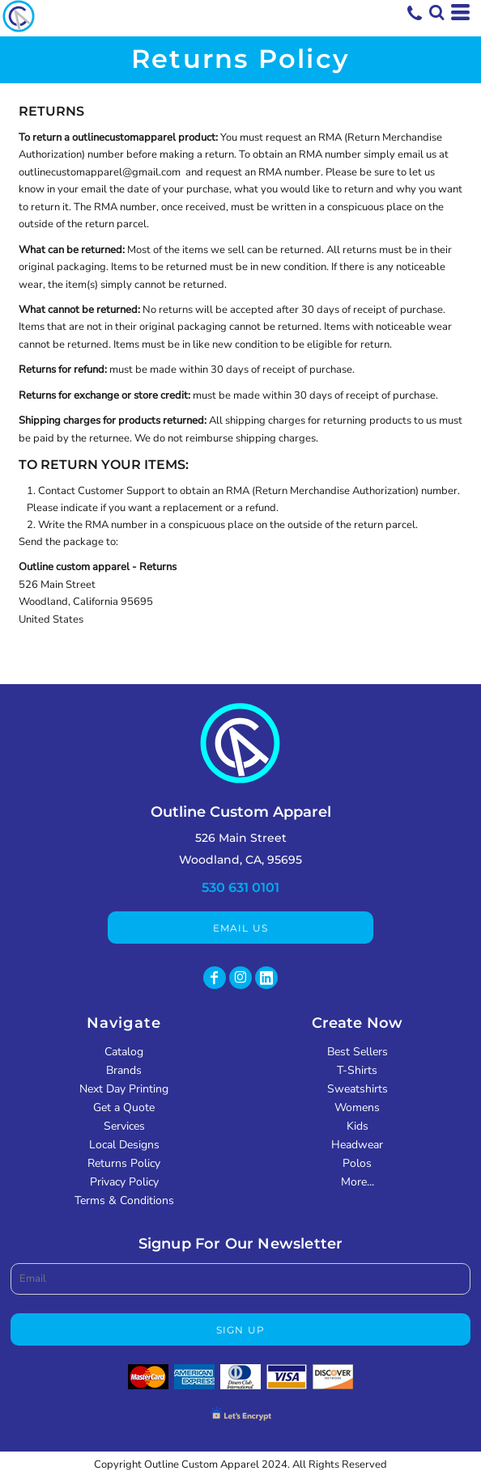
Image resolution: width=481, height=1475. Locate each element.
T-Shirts (357, 1070)
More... (357, 1182)
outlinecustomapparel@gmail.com (100, 172)
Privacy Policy (124, 1182)
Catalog (123, 1051)
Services (124, 1126)
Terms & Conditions (124, 1200)
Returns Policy (123, 1163)
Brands (124, 1070)
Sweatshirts (357, 1089)
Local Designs (124, 1144)
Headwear (357, 1144)
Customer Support (121, 491)
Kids (357, 1126)
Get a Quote (124, 1107)
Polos (357, 1163)
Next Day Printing (123, 1089)
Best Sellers (357, 1051)
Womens (357, 1107)
